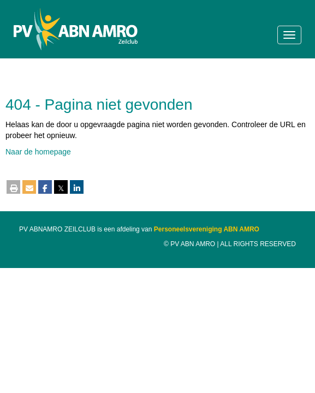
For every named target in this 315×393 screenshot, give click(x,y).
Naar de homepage (38, 151)
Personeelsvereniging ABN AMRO (206, 229)
